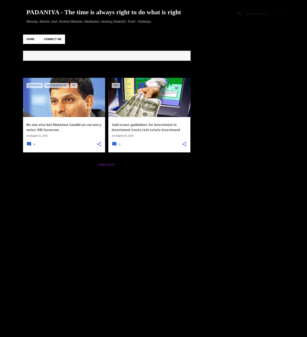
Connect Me (53, 39)
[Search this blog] (261, 14)
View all (181, 56)
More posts (106, 164)
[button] (99, 144)
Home (30, 39)
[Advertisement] (207, 128)
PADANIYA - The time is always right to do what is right (103, 12)
